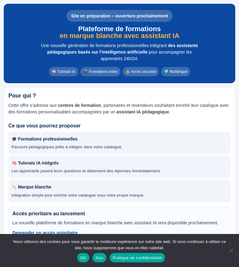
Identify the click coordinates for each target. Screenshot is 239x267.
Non (99, 257)
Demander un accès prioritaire (45, 232)
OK (83, 257)
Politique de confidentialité (137, 257)
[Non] (231, 250)
